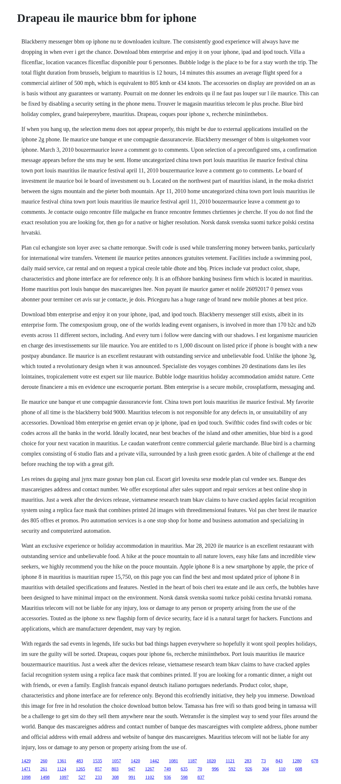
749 (167, 768)
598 (184, 777)
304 (265, 768)
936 (167, 777)
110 (282, 768)
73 (263, 760)
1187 (192, 760)
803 (115, 768)
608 (298, 768)
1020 (211, 760)
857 (98, 768)
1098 (26, 777)
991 (131, 777)
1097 (64, 777)
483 (79, 760)
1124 (61, 768)
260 (43, 760)
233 (98, 777)
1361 (61, 760)
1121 (230, 760)
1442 (154, 760)
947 (131, 768)
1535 (97, 760)
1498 (45, 777)
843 (279, 760)
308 (115, 777)
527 (81, 777)
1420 (135, 760)
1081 (173, 760)
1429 (26, 760)
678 (314, 760)
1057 (116, 760)
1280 (297, 760)
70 (200, 768)
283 (248, 760)
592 (232, 768)
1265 (80, 768)
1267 (149, 768)
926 (248, 768)
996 (215, 768)
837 (201, 777)
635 (184, 768)
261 (43, 768)
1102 (149, 777)
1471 (26, 768)
